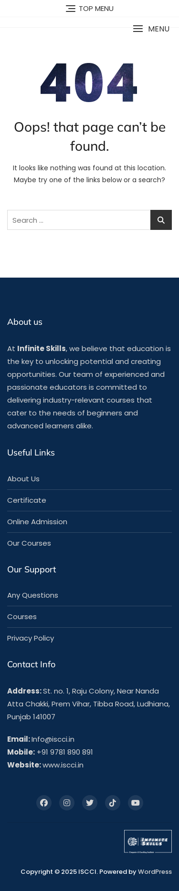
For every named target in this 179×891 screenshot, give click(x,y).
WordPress (155, 871)
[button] (151, 28)
